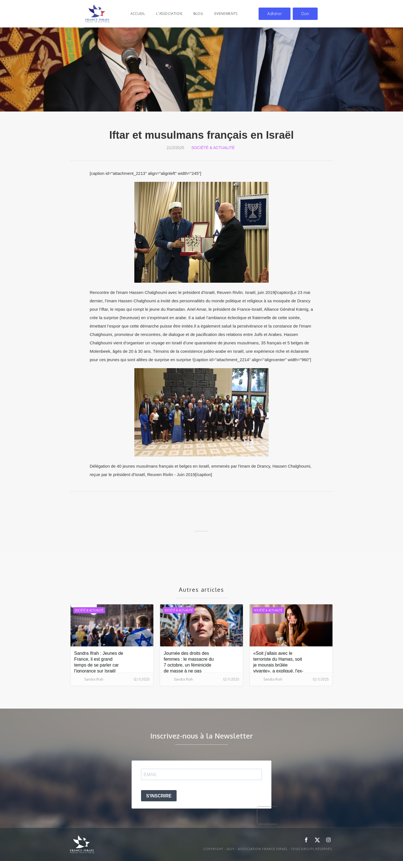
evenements (226, 13)
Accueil (137, 13)
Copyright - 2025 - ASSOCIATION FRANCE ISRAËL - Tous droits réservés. (268, 849)
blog (198, 13)
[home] (97, 14)
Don (305, 13)
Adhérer (274, 13)
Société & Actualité (213, 147)
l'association (169, 13)
